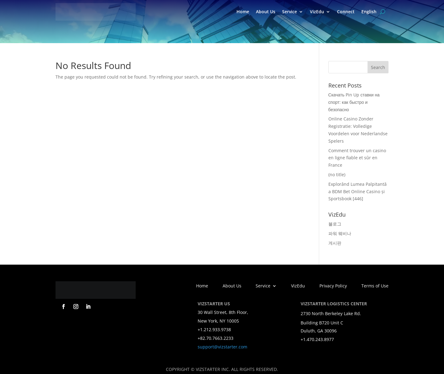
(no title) (336, 174)
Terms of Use (374, 286)
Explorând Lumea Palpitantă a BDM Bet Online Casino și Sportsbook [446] (357, 191)
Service (289, 11)
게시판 (334, 243)
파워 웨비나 (339, 233)
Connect (346, 11)
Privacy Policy (333, 286)
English (368, 11)
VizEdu (317, 11)
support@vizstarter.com (222, 347)
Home (242, 11)
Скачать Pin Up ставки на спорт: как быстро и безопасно (354, 102)
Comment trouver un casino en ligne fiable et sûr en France (357, 158)
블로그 (334, 224)
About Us (265, 11)
